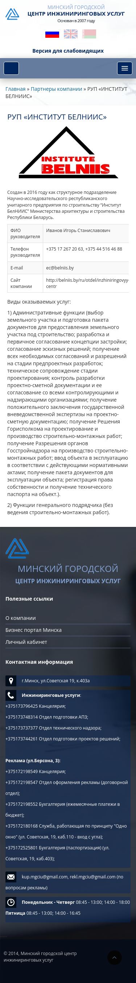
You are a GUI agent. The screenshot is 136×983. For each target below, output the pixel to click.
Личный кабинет (26, 641)
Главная (15, 88)
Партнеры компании (56, 88)
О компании (20, 617)
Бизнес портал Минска (33, 629)
